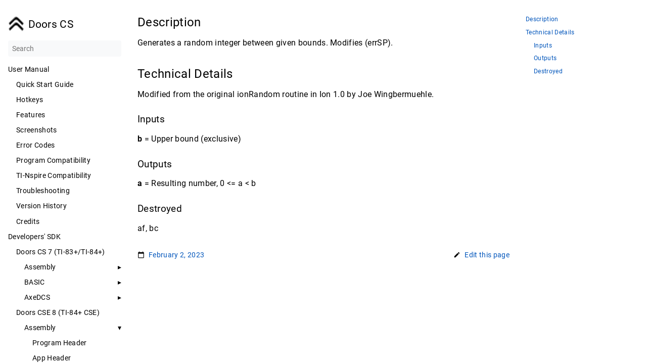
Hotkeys (29, 100)
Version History (41, 206)
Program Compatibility (53, 160)
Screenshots (36, 130)
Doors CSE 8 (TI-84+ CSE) (58, 312)
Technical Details (550, 32)
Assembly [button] (40, 267)
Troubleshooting (43, 191)
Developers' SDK (34, 237)
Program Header (59, 343)
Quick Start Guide (45, 84)
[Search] (64, 48)
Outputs (545, 58)
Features (30, 115)
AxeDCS (37, 297)
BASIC (34, 282)
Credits (27, 221)
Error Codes (35, 145)
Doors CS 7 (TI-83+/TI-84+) (60, 252)
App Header (51, 358)
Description (542, 19)
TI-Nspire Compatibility (53, 175)
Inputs (543, 45)
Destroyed (548, 71)
